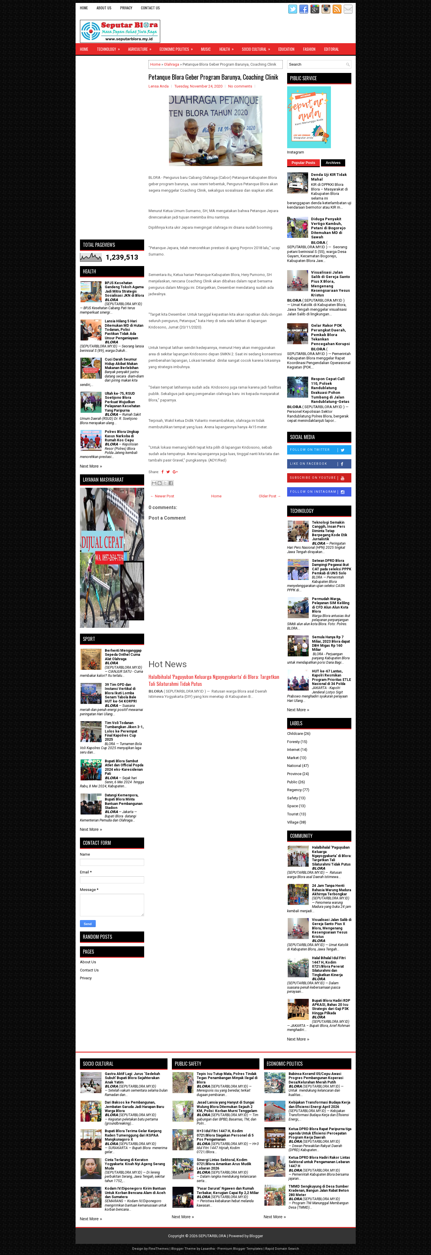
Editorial (331, 49)
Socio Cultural (258, 47)
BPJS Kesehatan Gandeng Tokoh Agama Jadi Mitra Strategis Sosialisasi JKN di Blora (124, 289)
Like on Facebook (320, 464)
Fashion (309, 49)
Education (286, 49)
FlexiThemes (159, 1249)
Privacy (126, 7)
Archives (333, 163)
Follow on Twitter (320, 450)
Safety (292, 798)
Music (206, 49)
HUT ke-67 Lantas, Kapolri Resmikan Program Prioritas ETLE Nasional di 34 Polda (331, 677)
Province (294, 774)
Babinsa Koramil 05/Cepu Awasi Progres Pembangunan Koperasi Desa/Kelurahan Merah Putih (316, 1078)
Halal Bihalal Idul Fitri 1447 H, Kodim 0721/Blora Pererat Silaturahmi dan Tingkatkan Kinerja (329, 966)
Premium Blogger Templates (240, 1249)
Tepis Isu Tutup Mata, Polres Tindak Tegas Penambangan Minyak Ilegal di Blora (227, 1078)
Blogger (256, 1236)
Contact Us (150, 7)
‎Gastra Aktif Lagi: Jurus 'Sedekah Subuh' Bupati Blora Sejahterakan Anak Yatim (132, 1078)
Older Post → (270, 496)
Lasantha (208, 1249)
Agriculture (141, 47)
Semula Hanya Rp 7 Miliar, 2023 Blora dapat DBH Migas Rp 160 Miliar (331, 643)
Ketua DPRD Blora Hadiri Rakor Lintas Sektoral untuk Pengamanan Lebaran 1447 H (319, 1162)
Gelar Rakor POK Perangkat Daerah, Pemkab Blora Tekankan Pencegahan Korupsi (330, 334)
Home (84, 7)
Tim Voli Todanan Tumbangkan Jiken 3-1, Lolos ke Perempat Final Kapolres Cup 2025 (124, 731)
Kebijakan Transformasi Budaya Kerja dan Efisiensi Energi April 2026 (319, 1104)
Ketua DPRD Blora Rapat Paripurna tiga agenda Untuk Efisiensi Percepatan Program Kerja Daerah (320, 1133)
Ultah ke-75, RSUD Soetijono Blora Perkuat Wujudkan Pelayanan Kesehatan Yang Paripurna (122, 401)
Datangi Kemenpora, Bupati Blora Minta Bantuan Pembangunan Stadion (123, 801)
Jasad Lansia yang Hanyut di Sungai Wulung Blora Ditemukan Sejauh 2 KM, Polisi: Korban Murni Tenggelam (227, 1106)
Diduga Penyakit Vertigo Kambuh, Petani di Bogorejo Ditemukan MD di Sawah (328, 228)
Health (228, 47)
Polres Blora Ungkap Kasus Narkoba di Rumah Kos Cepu (122, 436)
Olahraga (171, 64)
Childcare (295, 733)
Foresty (293, 742)
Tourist (293, 814)
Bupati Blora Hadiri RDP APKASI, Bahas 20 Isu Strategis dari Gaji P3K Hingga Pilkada (331, 1007)
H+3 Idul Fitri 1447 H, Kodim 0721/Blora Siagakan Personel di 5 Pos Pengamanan (225, 1135)
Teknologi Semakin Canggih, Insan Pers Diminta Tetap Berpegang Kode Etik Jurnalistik (329, 530)
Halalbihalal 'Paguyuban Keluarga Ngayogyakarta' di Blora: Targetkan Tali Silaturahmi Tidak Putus (214, 680)
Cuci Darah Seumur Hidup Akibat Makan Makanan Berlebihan (121, 363)
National (294, 765)
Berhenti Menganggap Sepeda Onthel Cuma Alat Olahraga (123, 655)
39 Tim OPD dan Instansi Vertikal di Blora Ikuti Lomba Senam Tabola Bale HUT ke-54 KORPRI (121, 693)
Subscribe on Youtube (320, 478)
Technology (110, 47)
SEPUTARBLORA (212, 1236)
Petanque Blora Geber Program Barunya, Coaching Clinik (213, 76)
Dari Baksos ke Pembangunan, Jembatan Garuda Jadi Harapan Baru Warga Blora (134, 1106)
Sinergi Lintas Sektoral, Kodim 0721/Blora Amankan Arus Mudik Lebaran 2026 (224, 1164)
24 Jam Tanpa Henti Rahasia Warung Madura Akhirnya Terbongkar (331, 890)
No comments (240, 86)
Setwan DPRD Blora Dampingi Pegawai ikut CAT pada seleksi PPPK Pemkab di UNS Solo (331, 567)
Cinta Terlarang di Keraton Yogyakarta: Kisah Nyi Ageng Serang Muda (135, 1164)
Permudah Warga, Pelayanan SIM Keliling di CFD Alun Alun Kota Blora (330, 605)
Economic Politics (178, 47)
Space (292, 806)
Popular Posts (303, 163)
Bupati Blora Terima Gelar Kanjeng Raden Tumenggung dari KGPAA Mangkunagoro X (133, 1135)
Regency (294, 790)
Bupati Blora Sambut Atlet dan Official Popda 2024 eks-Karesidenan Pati (124, 767)
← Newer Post (162, 496)
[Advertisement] (112, 147)
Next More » (91, 466)
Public (292, 782)
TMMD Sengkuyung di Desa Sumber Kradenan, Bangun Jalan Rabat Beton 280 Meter (319, 1190)
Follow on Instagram (320, 492)
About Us (104, 7)
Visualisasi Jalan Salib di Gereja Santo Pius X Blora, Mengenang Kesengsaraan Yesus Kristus (330, 283)
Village (293, 822)
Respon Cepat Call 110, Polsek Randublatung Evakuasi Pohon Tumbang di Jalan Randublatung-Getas (330, 390)
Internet (293, 749)
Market (293, 758)
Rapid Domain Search (282, 1249)
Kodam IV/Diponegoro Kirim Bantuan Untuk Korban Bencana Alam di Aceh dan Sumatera (135, 1192)
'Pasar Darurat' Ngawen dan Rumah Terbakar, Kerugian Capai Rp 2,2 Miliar (228, 1190)
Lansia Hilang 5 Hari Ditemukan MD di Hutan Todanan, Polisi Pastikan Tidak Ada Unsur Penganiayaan (124, 329)
